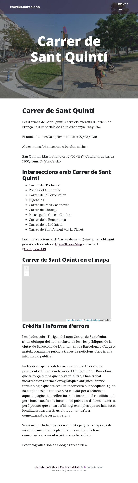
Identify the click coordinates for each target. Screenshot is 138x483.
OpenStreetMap (68, 244)
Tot (120, 9)
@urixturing (42, 467)
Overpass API (35, 249)
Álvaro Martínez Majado (65, 467)
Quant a (122, 4)
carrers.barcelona (25, 7)
